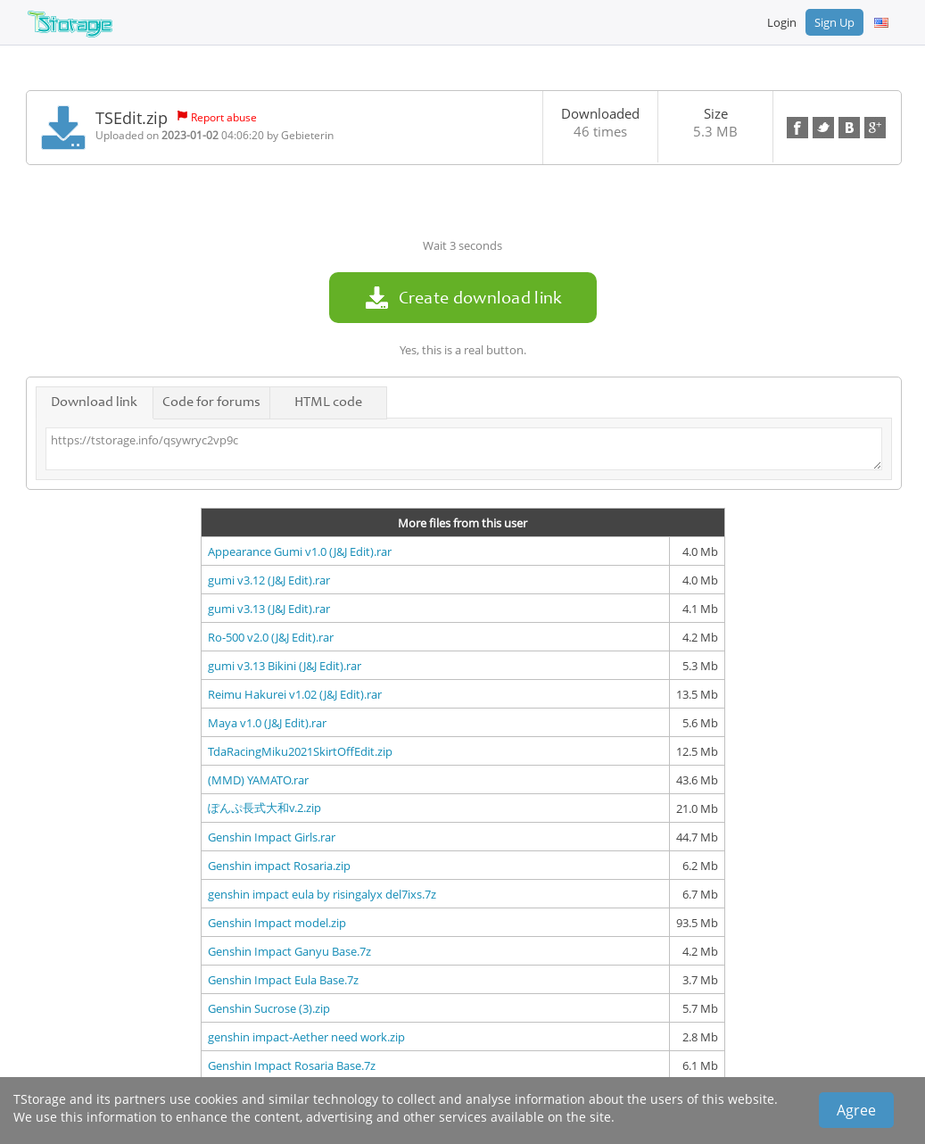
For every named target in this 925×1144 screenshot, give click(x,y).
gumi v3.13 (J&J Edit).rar (269, 609)
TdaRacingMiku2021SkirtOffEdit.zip (300, 751)
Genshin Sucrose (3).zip (269, 1008)
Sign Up (834, 22)
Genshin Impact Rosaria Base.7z (292, 1065)
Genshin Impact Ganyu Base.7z (289, 951)
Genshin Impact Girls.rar (271, 837)
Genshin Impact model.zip (277, 923)
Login (782, 22)
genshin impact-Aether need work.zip (306, 1037)
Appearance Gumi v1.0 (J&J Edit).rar (300, 551)
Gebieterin (307, 135)
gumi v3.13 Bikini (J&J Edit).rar (284, 666)
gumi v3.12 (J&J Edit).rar (269, 580)
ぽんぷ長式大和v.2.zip (264, 808)
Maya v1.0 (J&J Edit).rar (267, 723)
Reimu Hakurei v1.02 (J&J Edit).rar (295, 694)
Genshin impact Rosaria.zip (279, 866)
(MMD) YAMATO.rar (258, 780)
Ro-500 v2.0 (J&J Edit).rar (271, 637)
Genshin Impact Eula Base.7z (283, 980)
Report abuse (224, 117)
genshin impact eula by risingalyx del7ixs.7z (322, 894)
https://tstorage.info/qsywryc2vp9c (463, 448)
